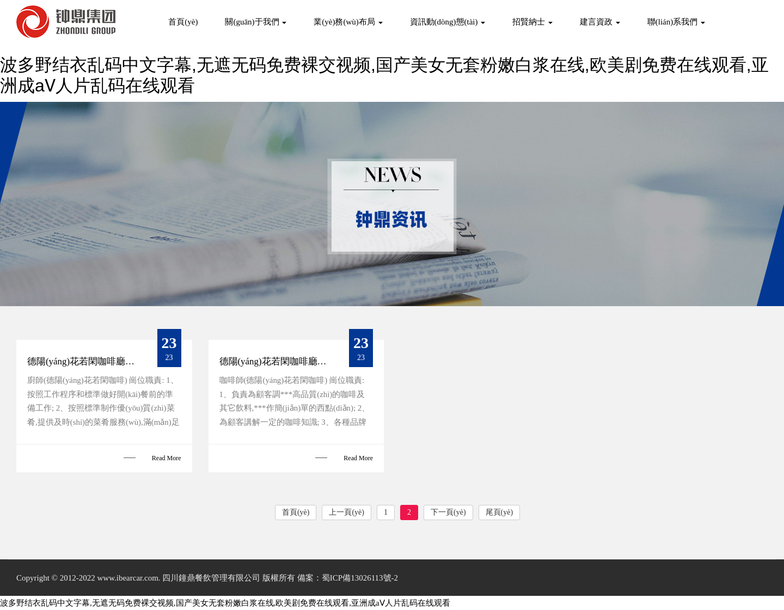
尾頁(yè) (499, 512)
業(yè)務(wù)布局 (348, 21)
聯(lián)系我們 (676, 21)
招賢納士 (532, 21)
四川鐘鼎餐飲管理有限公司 (211, 578)
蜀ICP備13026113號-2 (360, 578)
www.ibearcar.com (127, 578)
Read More (166, 458)
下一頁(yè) (448, 512)
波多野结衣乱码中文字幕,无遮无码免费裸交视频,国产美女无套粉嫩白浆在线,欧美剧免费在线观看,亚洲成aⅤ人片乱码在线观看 (225, 603)
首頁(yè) (183, 21)
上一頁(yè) (346, 512)
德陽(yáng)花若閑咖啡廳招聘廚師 (94, 361)
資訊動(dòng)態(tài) (448, 21)
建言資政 (600, 21)
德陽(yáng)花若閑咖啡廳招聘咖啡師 (291, 361)
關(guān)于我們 (255, 21)
